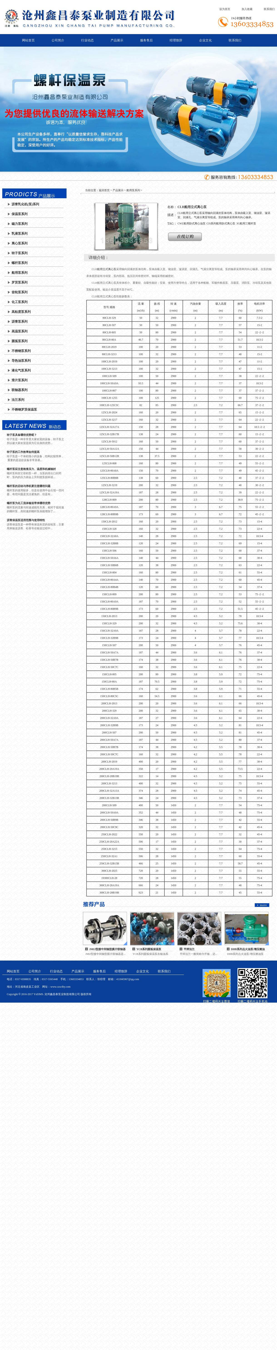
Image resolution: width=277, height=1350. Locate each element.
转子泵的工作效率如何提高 (23, 452)
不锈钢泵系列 (21, 351)
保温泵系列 (19, 214)
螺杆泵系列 (19, 263)
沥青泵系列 (19, 321)
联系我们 (269, 9)
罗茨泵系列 (19, 282)
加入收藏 (247, 9)
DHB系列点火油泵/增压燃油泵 (248, 949)
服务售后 (146, 40)
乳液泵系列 (19, 233)
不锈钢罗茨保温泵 (24, 409)
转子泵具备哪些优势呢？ (22, 435)
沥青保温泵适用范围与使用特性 (26, 520)
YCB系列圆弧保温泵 (148, 949)
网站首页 (28, 40)
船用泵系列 (19, 272)
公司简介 (58, 40)
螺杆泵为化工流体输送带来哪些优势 (28, 503)
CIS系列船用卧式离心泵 (221, 223)
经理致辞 (176, 40)
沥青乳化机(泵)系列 (25, 204)
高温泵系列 (19, 331)
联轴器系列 (19, 390)
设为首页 (224, 9)
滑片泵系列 (19, 380)
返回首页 (104, 190)
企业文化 (205, 40)
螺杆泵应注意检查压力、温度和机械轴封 (31, 469)
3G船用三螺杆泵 (246, 223)
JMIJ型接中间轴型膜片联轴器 (107, 949)
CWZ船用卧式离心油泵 (191, 223)
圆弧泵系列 (19, 341)
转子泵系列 (19, 253)
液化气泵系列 (21, 370)
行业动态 (87, 40)
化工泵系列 (19, 302)
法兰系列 (18, 399)
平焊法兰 (189, 949)
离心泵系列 (19, 243)
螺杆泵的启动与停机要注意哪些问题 (28, 486)
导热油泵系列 (21, 360)
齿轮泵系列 (19, 292)
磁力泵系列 (19, 224)
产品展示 (117, 40)
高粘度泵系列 (21, 312)
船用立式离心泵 (106, 269)
